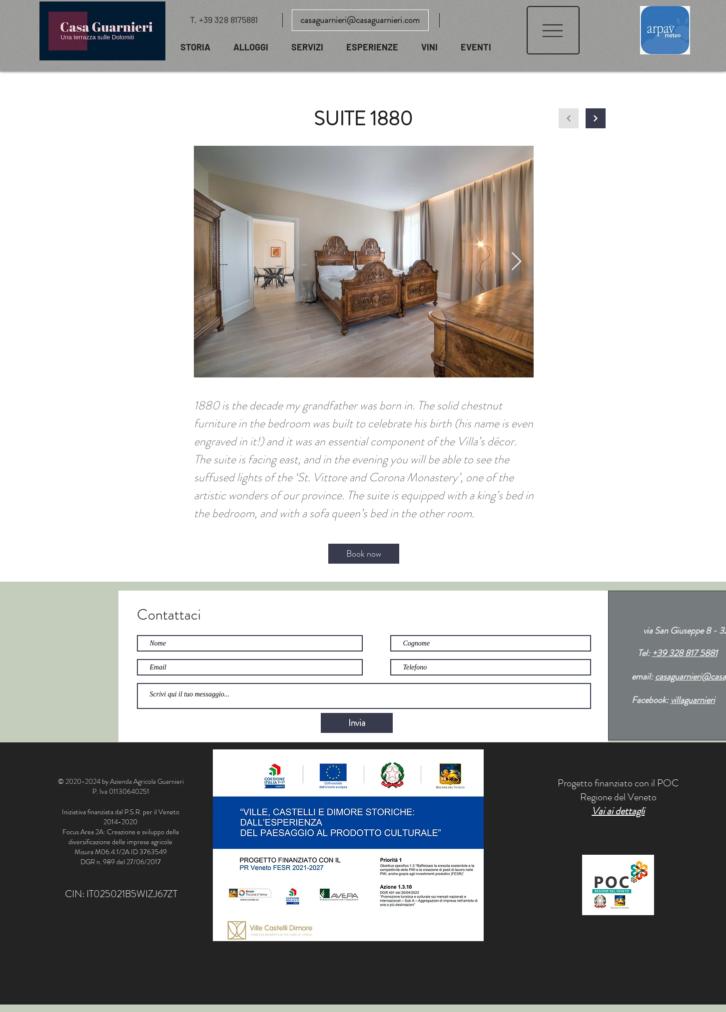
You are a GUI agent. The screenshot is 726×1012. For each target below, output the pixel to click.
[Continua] (596, 118)
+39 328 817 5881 (685, 653)
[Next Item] (516, 262)
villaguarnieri (693, 699)
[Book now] (363, 554)
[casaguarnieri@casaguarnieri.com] (360, 20)
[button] (553, 30)
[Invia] (357, 723)
